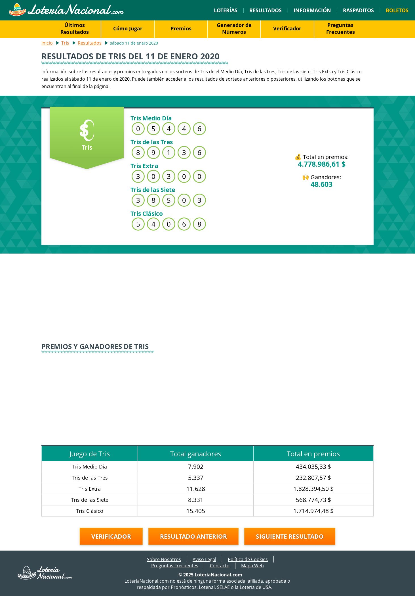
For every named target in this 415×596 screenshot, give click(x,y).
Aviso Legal (204, 559)
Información (312, 10)
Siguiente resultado (290, 536)
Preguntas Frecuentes (340, 28)
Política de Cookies (248, 559)
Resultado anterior (193, 536)
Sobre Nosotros (164, 559)
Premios (180, 28)
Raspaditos (358, 10)
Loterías (225, 10)
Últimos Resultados (74, 28)
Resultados (265, 10)
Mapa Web (252, 565)
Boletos (397, 10)
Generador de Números (234, 28)
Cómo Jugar (127, 28)
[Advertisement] (207, 293)
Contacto (219, 565)
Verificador (287, 28)
